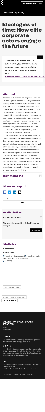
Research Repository (14, 13)
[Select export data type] (22, 199)
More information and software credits (15, 355)
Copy (39, 56)
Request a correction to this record (14, 297)
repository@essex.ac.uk (22, 341)
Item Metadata (13, 176)
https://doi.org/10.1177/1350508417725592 (25, 77)
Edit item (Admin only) (9, 300)
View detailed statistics (12, 287)
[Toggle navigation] (32, 3)
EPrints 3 (5, 351)
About (5, 327)
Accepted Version (12, 217)
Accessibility (7, 329)
